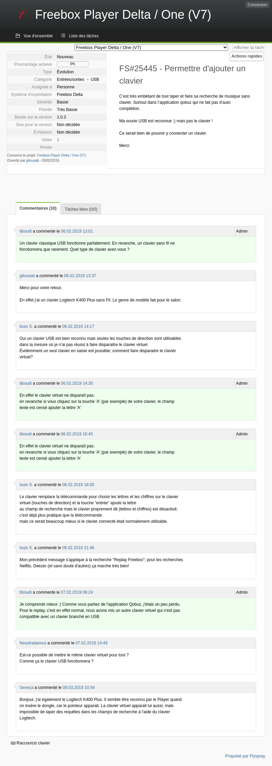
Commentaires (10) (38, 208)
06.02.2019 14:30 (77, 383)
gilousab (32, 160)
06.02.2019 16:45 (77, 434)
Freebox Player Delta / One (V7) (61, 155)
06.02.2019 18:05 (78, 484)
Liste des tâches (84, 36)
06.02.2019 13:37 (80, 275)
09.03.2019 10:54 (79, 687)
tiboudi (26, 231)
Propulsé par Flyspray (245, 756)
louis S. (26, 326)
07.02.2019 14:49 (91, 643)
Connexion (257, 4)
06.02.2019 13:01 (77, 231)
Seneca (27, 687)
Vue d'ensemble (38, 36)
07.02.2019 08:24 (77, 592)
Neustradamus (33, 643)
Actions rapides (246, 56)
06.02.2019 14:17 (78, 326)
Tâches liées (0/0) (81, 209)
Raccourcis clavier (30, 743)
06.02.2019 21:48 (78, 547)
